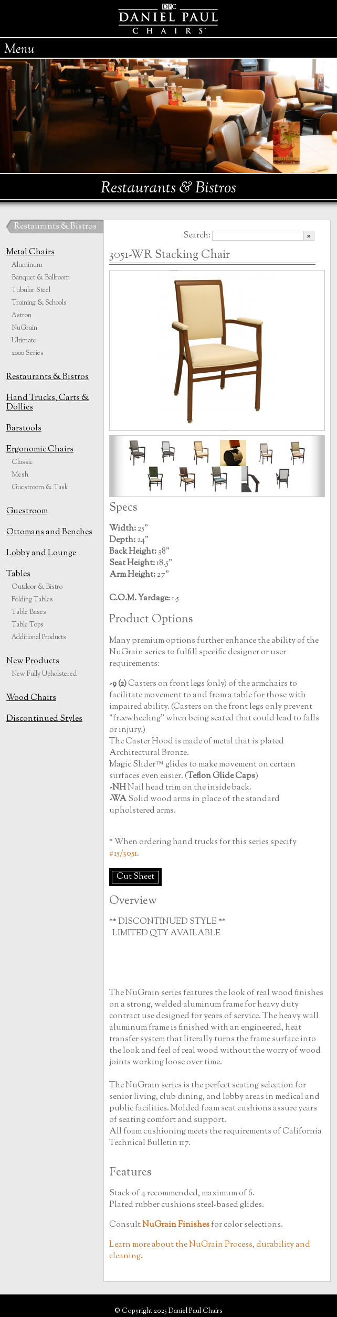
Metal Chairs (30, 252)
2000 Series (28, 353)
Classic (22, 462)
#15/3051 (123, 854)
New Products (32, 661)
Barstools (23, 429)
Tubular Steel (31, 290)
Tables (18, 574)
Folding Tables (32, 599)
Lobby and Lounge (41, 553)
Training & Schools (39, 303)
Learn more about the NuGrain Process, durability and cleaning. (209, 1250)
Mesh (20, 475)
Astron (21, 315)
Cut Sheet (135, 877)
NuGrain (24, 328)
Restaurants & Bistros (55, 227)
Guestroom (27, 511)
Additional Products (39, 637)
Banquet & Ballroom (41, 278)
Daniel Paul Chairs (168, 18)
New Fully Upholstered (44, 674)
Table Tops (28, 625)
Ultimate (24, 341)
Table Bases (29, 612)
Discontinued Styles (44, 719)
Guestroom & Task (40, 487)
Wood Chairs (31, 698)
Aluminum (27, 265)
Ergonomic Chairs (39, 450)
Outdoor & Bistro (37, 587)
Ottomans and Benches (49, 532)
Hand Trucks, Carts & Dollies (47, 403)
